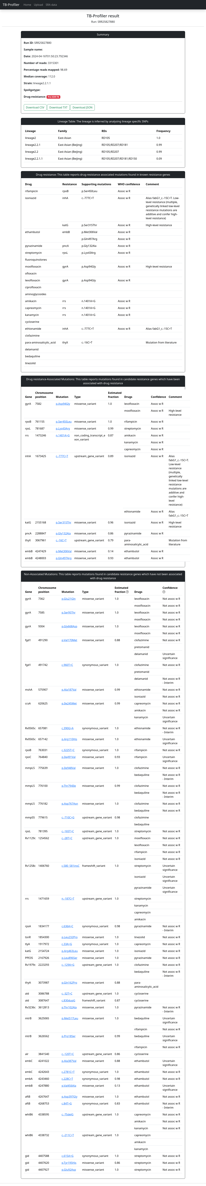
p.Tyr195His (69, 1163)
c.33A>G (67, 944)
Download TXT (58, 107)
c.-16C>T (61, 540)
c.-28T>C (67, 838)
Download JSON (82, 107)
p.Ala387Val (69, 1061)
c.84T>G (67, 1103)
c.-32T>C (67, 993)
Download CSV (35, 107)
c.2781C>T (68, 1072)
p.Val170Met (69, 640)
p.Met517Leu (70, 1018)
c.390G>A (67, 728)
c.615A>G (67, 1156)
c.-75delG (67, 1114)
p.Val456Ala (69, 1086)
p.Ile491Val (69, 757)
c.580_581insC (71, 866)
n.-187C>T (68, 898)
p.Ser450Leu (63, 421)
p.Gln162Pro (69, 982)
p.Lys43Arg (63, 428)
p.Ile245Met (69, 703)
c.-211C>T (68, 1135)
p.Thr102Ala (69, 1007)
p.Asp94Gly (63, 404)
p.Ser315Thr (63, 522)
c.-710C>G (68, 817)
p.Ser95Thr (69, 612)
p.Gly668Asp (69, 626)
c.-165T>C (68, 831)
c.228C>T (67, 1079)
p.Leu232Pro (70, 937)
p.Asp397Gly (69, 1096)
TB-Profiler (11, 4)
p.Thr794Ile (69, 786)
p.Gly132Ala (63, 533)
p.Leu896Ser (69, 958)
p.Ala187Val (69, 689)
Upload (38, 5)
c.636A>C (67, 926)
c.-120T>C (68, 1054)
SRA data (51, 5)
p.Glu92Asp (69, 1170)
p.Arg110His (69, 739)
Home (27, 5)
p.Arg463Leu (70, 951)
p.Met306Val (63, 551)
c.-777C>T (62, 456)
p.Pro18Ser (69, 1036)
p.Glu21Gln (69, 599)
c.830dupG (68, 1000)
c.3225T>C (68, 750)
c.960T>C (67, 665)
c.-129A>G (68, 965)
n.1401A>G (63, 435)
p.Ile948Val (69, 768)
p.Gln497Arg (63, 558)
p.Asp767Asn (70, 803)
